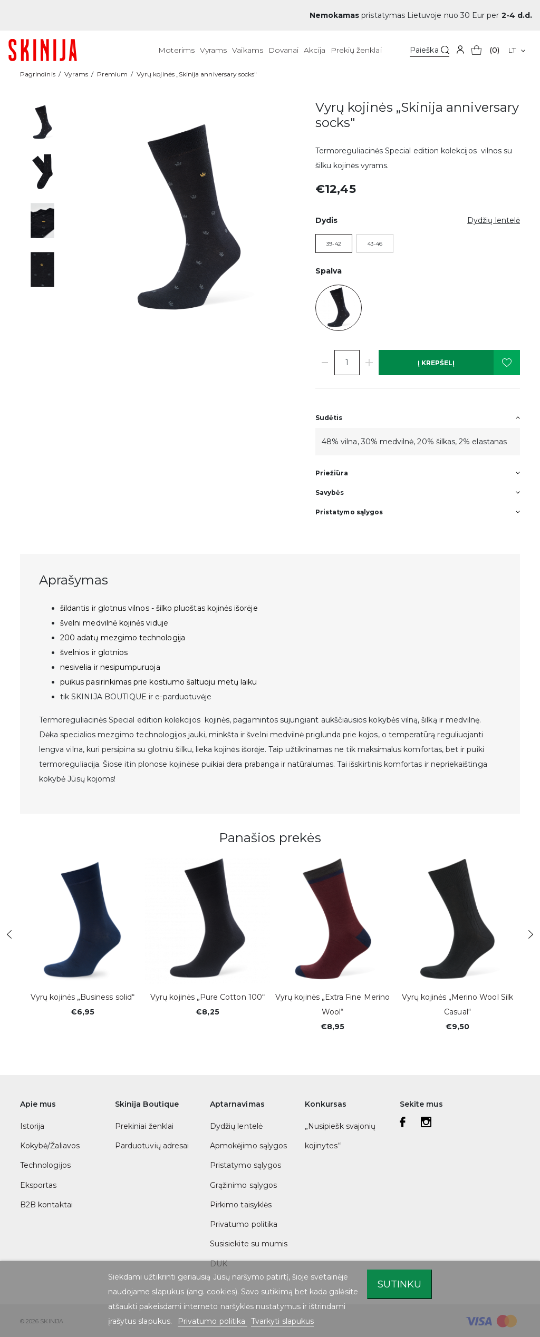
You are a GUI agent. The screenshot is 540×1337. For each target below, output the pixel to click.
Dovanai (283, 50)
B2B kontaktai (46, 1204)
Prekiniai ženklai (144, 1126)
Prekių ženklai (356, 50)
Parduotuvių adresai (152, 1145)
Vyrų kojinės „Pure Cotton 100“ (207, 997)
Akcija (314, 50)
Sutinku (399, 1284)
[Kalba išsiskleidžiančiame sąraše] (517, 50)
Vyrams (213, 50)
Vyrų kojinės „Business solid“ (82, 997)
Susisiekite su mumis (248, 1243)
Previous (9, 934)
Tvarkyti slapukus (282, 1321)
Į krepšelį (436, 363)
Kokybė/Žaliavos (50, 1145)
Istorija (32, 1126)
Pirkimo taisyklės (241, 1204)
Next (530, 934)
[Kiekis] (347, 362)
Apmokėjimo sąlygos (248, 1145)
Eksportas (38, 1185)
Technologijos (45, 1165)
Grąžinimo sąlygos (243, 1185)
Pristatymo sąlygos (245, 1165)
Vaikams (247, 50)
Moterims (176, 50)
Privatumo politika (243, 1224)
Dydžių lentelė (236, 1126)
